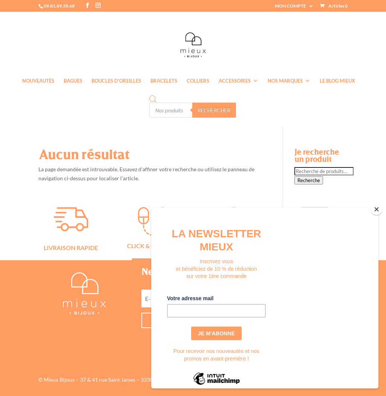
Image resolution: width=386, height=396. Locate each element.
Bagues (73, 81)
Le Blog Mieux (337, 81)
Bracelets (163, 81)
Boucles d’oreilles (116, 81)
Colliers (198, 81)
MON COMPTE (290, 6)
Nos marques (285, 81)
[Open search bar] (153, 99)
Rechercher (214, 110)
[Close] (376, 209)
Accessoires (235, 81)
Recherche (308, 180)
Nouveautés (38, 81)
